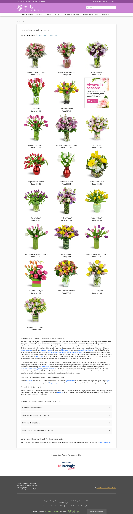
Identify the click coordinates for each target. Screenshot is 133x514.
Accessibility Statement (72, 506)
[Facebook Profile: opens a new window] (105, 483)
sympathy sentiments (85, 350)
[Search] (101, 7)
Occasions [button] (48, 14)
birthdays (64, 350)
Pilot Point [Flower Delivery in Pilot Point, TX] (107, 442)
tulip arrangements (55, 383)
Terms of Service (48, 506)
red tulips (29, 381)
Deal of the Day (27, 14)
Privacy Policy (59, 506)
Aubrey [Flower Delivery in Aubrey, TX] (100, 442)
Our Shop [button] (106, 14)
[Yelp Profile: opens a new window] (114, 483)
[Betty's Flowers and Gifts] (32, 8)
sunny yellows (37, 369)
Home (18, 21)
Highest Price (42, 35)
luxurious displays (74, 352)
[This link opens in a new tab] (66, 466)
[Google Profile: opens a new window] (110, 483)
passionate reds (26, 369)
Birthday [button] (58, 14)
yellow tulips (70, 381)
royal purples (49, 369)
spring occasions (26, 350)
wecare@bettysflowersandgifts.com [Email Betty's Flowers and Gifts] (28, 489)
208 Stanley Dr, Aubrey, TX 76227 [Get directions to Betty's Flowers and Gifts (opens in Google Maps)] (27, 485)
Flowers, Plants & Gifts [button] (91, 14)
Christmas (38, 14)
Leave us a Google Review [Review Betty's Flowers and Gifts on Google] (106, 488)
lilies (47, 367)
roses (44, 367)
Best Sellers (31, 35)
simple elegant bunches (56, 352)
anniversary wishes (45, 350)
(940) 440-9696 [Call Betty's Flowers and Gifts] (22, 487)
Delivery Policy (85, 506)
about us (60, 393)
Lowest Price (53, 35)
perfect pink (40, 356)
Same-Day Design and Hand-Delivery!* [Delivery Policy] (31, 1)
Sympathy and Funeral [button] (72, 14)
